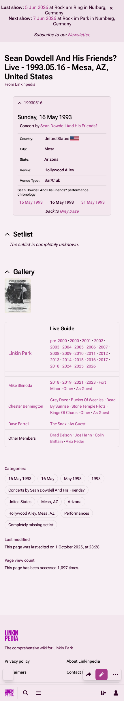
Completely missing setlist (30, 524)
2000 (74, 340)
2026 (91, 366)
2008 (54, 353)
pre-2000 (58, 340)
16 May (47, 478)
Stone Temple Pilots (89, 406)
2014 (67, 359)
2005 (79, 347)
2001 (86, 340)
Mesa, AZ (49, 501)
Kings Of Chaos (64, 412)
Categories (15, 468)
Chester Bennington (25, 406)
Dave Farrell (18, 423)
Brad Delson (61, 435)
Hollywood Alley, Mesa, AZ (31, 513)
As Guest (84, 388)
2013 (54, 359)
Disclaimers (16, 672)
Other (68, 388)
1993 (96, 478)
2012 (103, 353)
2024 (67, 366)
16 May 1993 (19, 478)
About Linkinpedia (83, 661)
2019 (67, 382)
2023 (91, 382)
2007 (103, 347)
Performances (76, 513)
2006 (91, 347)
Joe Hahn (83, 435)
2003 (54, 347)
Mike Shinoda (20, 385)
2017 (103, 359)
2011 (91, 353)
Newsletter (78, 35)
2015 (79, 359)
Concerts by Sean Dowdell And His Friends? (46, 490)
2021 (79, 382)
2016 (91, 359)
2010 (79, 353)
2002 (98, 340)
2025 (79, 366)
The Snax (58, 423)
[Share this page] (88, 674)
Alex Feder (75, 441)
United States (19, 501)
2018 (54, 366)
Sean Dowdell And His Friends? (68, 125)
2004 (67, 347)
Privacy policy (17, 661)
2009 (67, 353)
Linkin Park (19, 353)
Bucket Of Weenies (87, 400)
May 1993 (73, 478)
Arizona (75, 501)
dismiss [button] (111, 8)
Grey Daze (69, 211)
